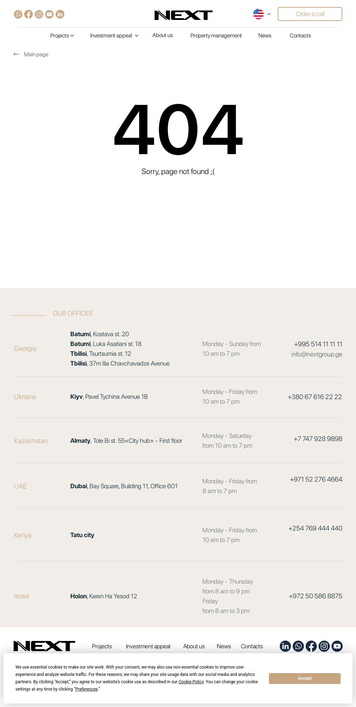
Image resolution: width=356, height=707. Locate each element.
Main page (36, 54)
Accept (305, 678)
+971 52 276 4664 (316, 479)
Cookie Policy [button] (191, 681)
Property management (216, 35)
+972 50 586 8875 (315, 596)
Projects (102, 646)
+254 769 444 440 (315, 528)
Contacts (300, 35)
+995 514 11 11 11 (318, 344)
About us (162, 35)
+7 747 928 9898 (318, 439)
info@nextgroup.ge (316, 354)
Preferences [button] (86, 689)
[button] (310, 14)
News (264, 35)
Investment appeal (148, 646)
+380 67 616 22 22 (315, 397)
